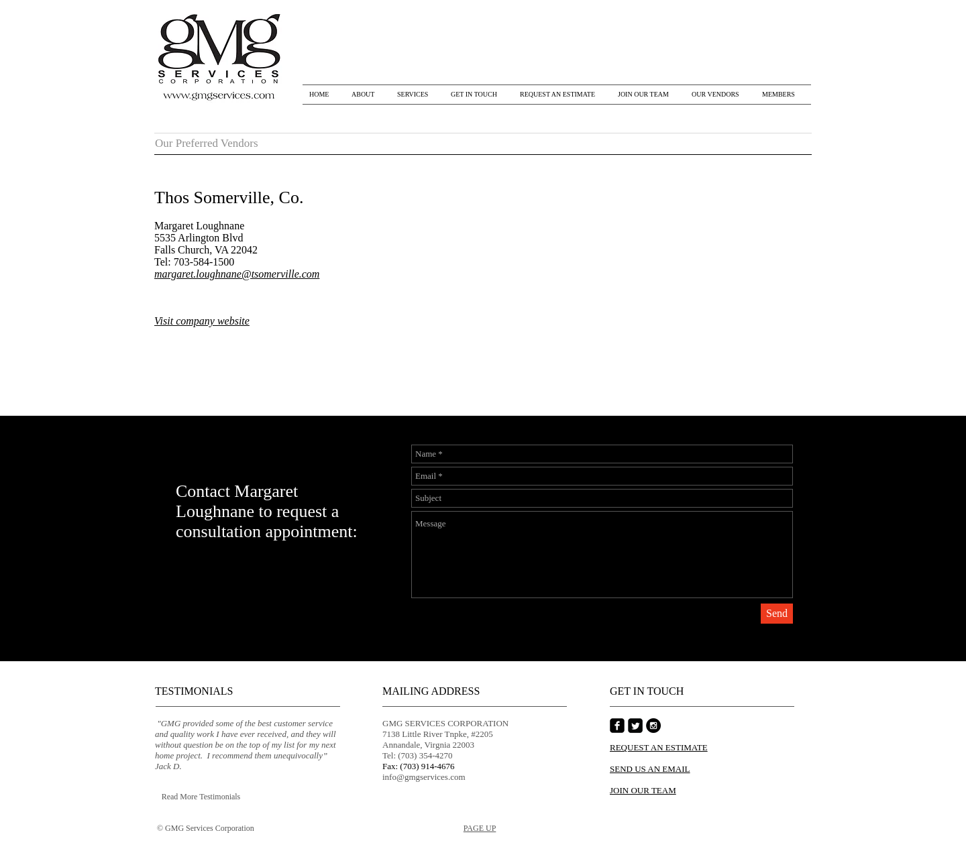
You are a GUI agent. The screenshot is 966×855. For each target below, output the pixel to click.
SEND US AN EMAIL (650, 769)
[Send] (777, 614)
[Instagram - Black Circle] (653, 725)
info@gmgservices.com (424, 777)
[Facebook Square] (617, 725)
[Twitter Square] (635, 725)
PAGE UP (480, 828)
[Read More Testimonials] (201, 797)
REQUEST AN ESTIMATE (659, 747)
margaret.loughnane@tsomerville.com (236, 274)
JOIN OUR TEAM (643, 790)
